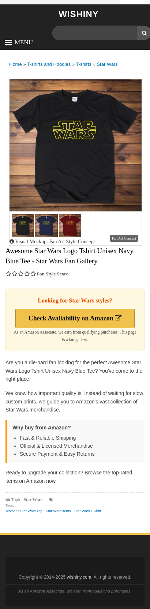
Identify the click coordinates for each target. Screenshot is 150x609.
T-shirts (83, 64)
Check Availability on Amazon (75, 318)
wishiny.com (79, 577)
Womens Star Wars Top (23, 511)
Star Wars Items (58, 511)
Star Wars (107, 64)
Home (15, 64)
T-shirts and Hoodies (49, 64)
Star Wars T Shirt (87, 511)
